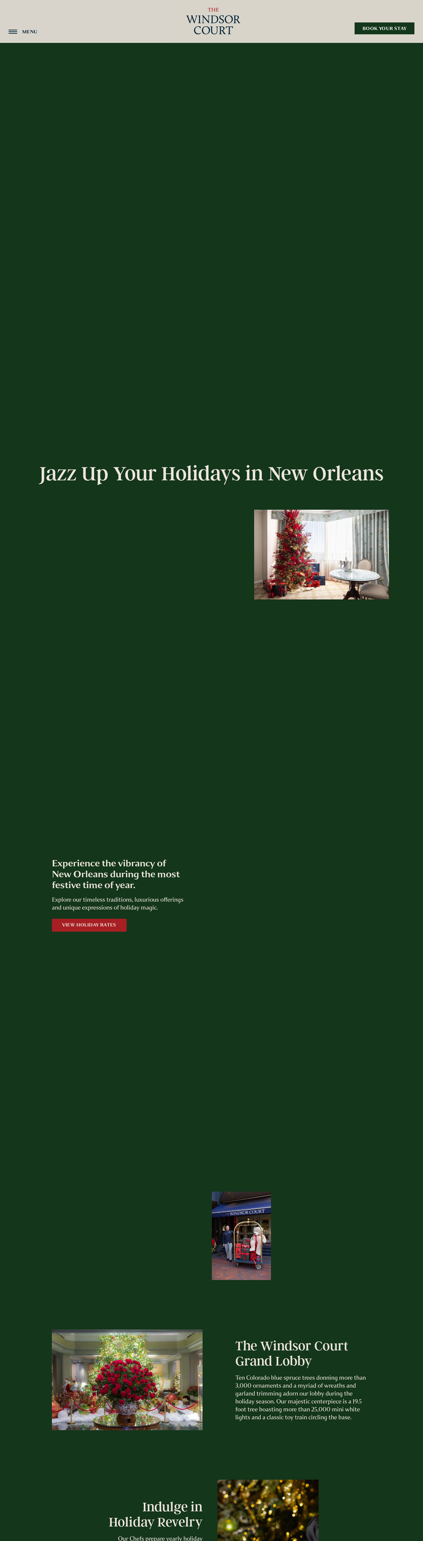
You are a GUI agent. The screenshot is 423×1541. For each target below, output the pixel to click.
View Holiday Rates (89, 925)
